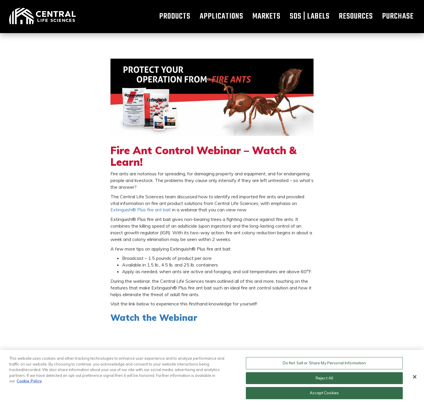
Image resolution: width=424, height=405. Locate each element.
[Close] (414, 376)
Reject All (324, 378)
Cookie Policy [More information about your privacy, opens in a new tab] (29, 381)
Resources (356, 16)
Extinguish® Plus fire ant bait (140, 210)
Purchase (398, 16)
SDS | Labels (310, 16)
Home (42, 16)
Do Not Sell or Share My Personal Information (324, 363)
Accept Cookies (324, 392)
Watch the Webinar (153, 317)
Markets (266, 16)
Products (174, 16)
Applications (221, 16)
